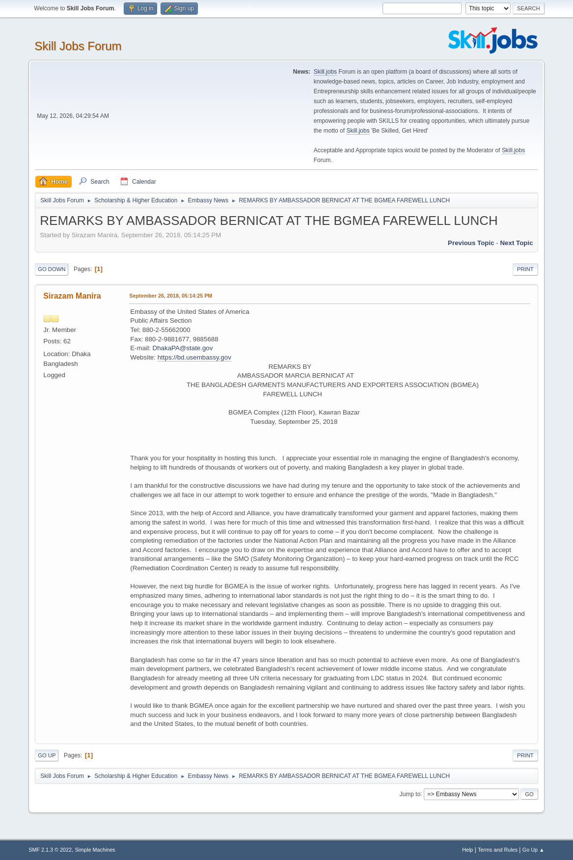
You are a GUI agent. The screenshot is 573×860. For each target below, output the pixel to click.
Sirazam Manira (72, 296)
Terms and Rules (498, 850)
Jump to (410, 793)
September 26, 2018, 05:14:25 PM (170, 296)
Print (525, 269)
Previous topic (471, 243)
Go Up (46, 755)
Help (467, 850)
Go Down (51, 269)
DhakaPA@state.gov (183, 348)
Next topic (516, 243)
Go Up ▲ (533, 850)
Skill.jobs (325, 71)
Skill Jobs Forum (77, 46)
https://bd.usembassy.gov (194, 357)
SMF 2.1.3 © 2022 (50, 850)
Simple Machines (95, 850)
